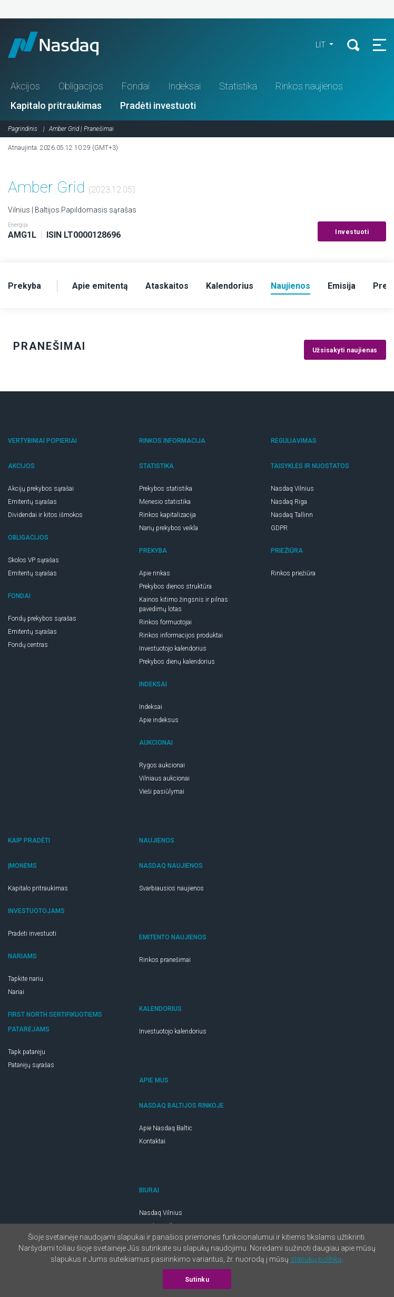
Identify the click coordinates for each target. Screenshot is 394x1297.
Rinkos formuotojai (165, 622)
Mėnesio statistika (165, 501)
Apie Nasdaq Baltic (165, 1128)
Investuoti (352, 232)
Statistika (238, 86)
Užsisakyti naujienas (345, 350)
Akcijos (25, 86)
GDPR (279, 528)
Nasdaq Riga (289, 501)
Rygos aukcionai (162, 765)
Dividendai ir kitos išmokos (45, 515)
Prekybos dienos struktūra (175, 586)
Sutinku (197, 1279)
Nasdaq (63, 45)
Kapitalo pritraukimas (56, 105)
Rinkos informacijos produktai (181, 635)
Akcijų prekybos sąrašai (41, 488)
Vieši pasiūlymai (161, 791)
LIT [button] (321, 44)
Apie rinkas (154, 573)
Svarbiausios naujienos (171, 888)
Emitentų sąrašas (32, 501)
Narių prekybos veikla (168, 528)
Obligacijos (80, 86)
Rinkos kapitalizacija (167, 515)
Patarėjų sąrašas (31, 1065)
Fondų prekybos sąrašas (42, 618)
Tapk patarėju (26, 1052)
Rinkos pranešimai (165, 960)
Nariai (16, 992)
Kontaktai (152, 1141)
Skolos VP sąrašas (33, 560)
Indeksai (184, 86)
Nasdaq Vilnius (292, 488)
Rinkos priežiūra (293, 573)
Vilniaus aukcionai (164, 778)
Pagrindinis (22, 129)
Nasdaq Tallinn (292, 515)
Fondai (136, 86)
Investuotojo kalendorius (172, 648)
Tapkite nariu (25, 978)
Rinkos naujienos (309, 86)
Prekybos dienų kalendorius (177, 661)
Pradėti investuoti (158, 105)
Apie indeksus (159, 720)
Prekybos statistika (165, 488)
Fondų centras (28, 644)
